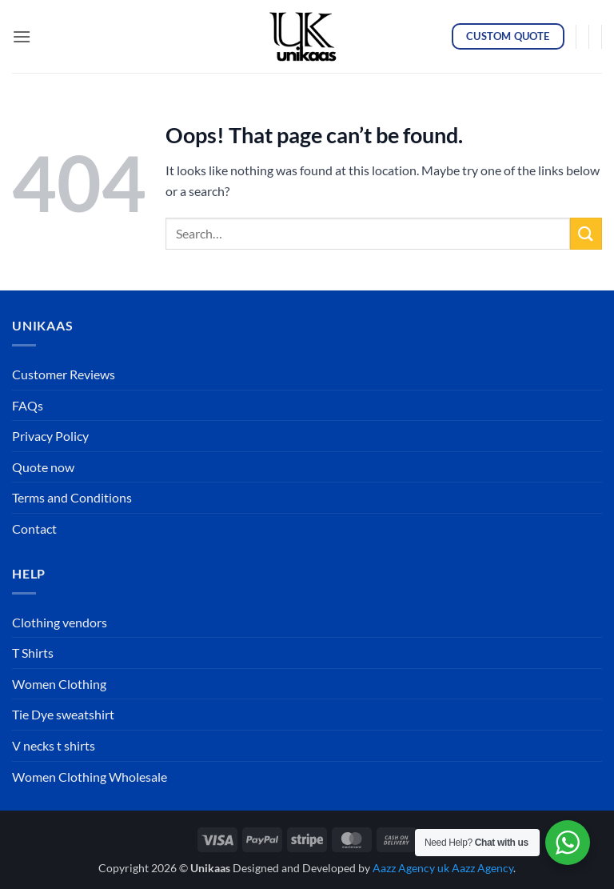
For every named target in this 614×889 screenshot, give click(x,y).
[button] (21, 36)
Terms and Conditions (72, 497)
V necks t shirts (53, 745)
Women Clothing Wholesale (89, 776)
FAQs (27, 405)
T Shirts (33, 652)
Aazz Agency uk (411, 868)
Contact (34, 528)
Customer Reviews (63, 374)
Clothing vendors (59, 622)
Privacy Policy (50, 435)
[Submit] (586, 233)
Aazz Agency (482, 868)
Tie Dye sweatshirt (63, 714)
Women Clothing (59, 683)
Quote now (43, 467)
